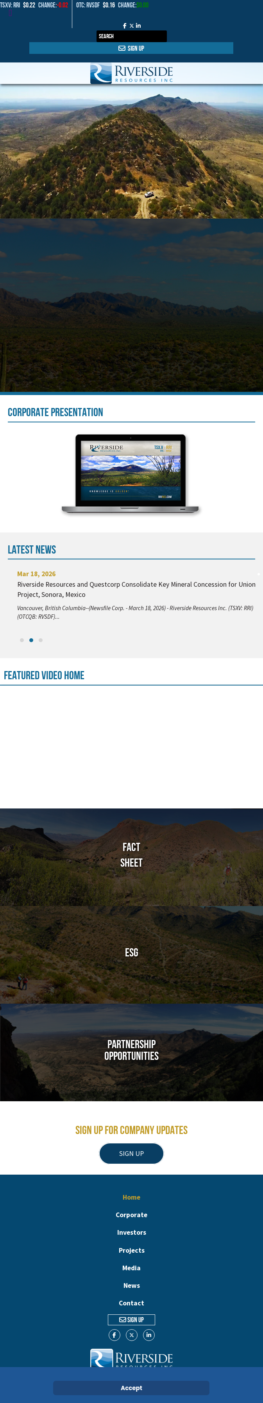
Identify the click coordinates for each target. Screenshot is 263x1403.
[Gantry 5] (131, 73)
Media (131, 1268)
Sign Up (131, 48)
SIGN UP (131, 1153)
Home (131, 1197)
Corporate (131, 1215)
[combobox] (132, 36)
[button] (22, 640)
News (131, 1285)
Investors (131, 1232)
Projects (132, 1250)
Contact (131, 1303)
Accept (131, 1388)
